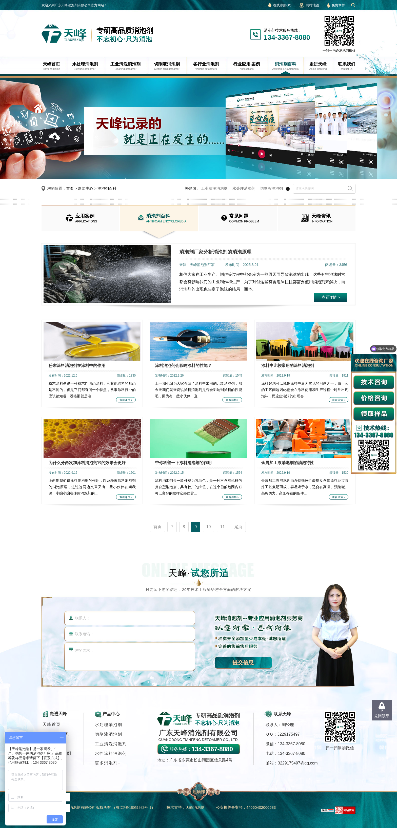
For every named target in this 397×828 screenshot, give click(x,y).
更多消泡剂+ (108, 763)
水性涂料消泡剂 (111, 753)
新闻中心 (85, 188)
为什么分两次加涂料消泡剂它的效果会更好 (87, 463)
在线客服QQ (282, 5)
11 (222, 527)
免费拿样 (338, 5)
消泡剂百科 (106, 188)
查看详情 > (331, 297)
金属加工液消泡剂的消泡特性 (287, 463)
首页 (70, 188)
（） (133, 807)
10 (208, 527)
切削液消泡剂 (271, 188)
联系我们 (52, 763)
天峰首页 (52, 724)
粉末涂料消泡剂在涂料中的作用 (77, 365)
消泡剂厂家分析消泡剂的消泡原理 (215, 252)
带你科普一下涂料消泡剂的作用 (183, 463)
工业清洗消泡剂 (214, 188)
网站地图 (312, 5)
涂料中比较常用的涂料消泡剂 (287, 365)
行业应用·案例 (57, 753)
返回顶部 (381, 716)
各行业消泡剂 (56, 734)
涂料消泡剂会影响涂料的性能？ (183, 365)
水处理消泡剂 (243, 188)
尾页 (238, 527)
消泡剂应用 (54, 743)
